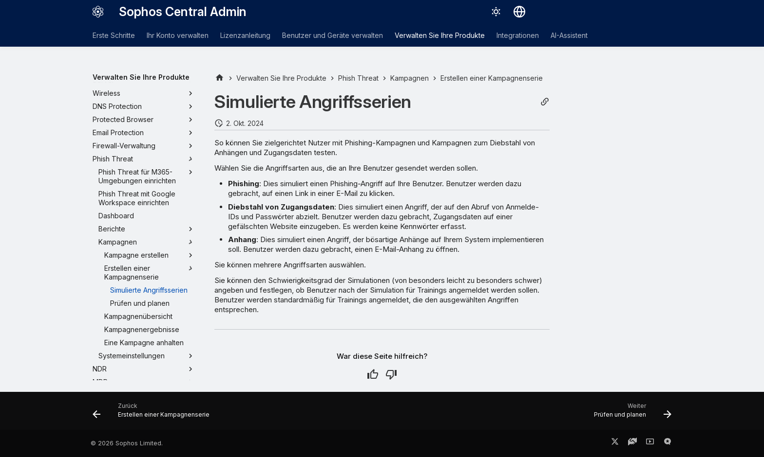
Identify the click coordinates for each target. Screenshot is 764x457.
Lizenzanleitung (245, 35)
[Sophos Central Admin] (98, 11)
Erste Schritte (114, 35)
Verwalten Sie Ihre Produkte (440, 35)
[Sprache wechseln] (519, 11)
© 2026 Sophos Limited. (127, 443)
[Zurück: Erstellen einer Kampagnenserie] (154, 414)
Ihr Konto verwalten (178, 35)
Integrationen (518, 35)
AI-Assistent (569, 35)
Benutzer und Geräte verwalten (332, 35)
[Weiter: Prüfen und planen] (630, 414)
